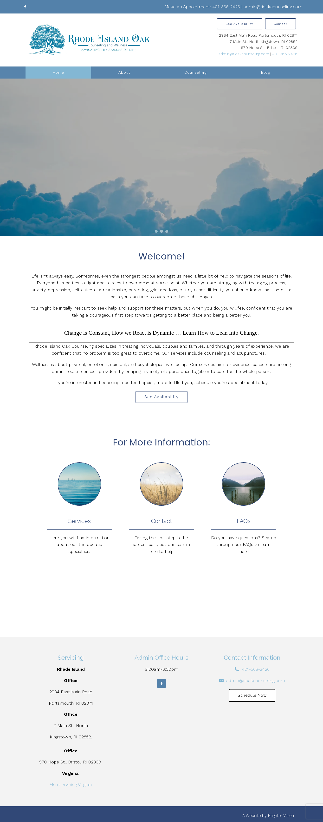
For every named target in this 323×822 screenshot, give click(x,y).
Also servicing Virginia (71, 784)
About (124, 72)
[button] (156, 231)
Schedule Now (252, 695)
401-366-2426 (226, 6)
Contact (280, 24)
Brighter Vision (281, 815)
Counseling (195, 72)
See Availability (239, 24)
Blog (266, 72)
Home (58, 72)
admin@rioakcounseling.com (273, 6)
